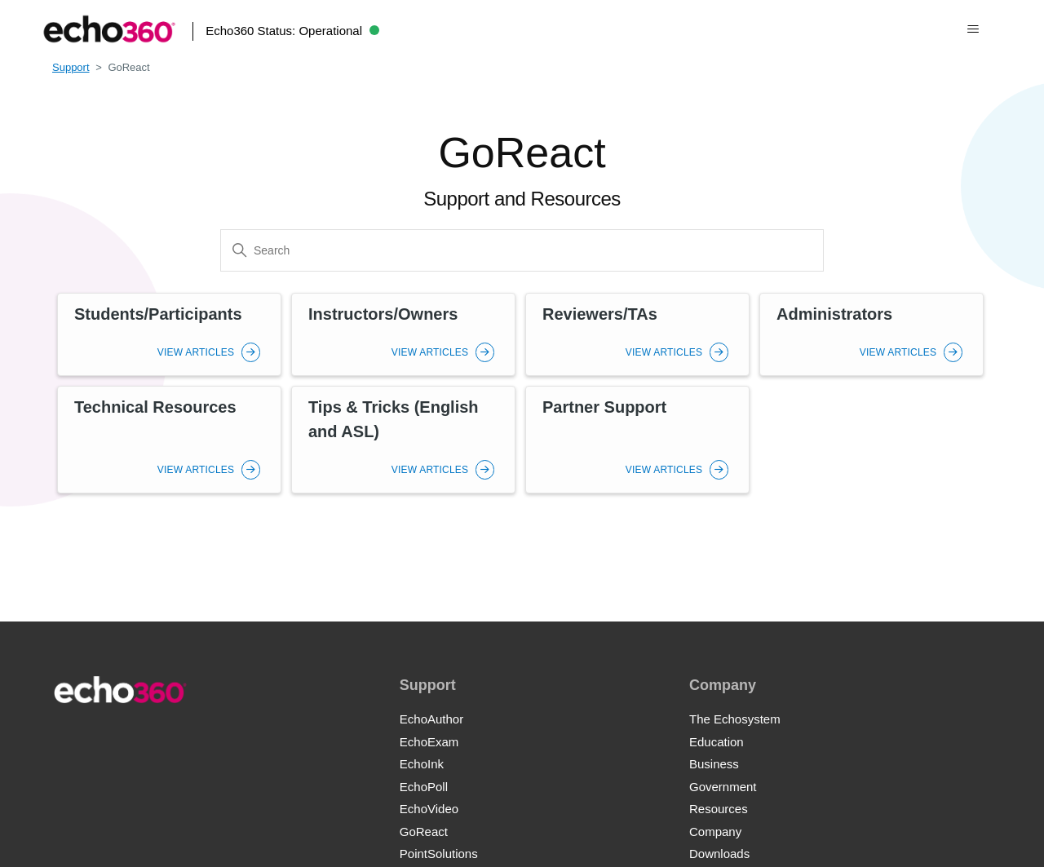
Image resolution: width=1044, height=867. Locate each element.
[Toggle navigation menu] (973, 29)
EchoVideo (429, 809)
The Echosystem (735, 719)
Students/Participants (158, 314)
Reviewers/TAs (599, 314)
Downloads (719, 853)
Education (716, 742)
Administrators (834, 314)
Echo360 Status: (292, 31)
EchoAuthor (431, 719)
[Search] (522, 250)
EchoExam (429, 742)
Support (71, 67)
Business (714, 764)
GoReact (424, 831)
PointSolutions (439, 853)
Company (715, 831)
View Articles (208, 352)
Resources (718, 809)
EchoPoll (424, 787)
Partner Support (604, 407)
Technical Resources (155, 407)
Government (723, 787)
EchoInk (422, 764)
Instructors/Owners (383, 314)
